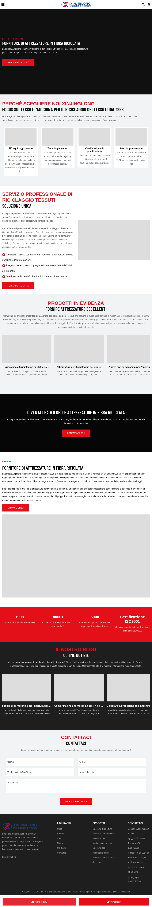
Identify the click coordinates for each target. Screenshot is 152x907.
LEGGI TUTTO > (10, 858)
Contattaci (61, 854)
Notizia (60, 845)
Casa (59, 830)
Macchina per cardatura (103, 835)
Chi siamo (61, 849)
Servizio (61, 835)
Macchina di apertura (102, 830)
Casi (59, 840)
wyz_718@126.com (137, 840)
